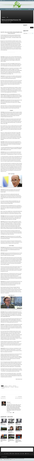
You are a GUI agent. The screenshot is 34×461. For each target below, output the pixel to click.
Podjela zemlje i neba (3, 398)
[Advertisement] (11, 28)
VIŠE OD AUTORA (10, 416)
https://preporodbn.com (9, 403)
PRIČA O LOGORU (3, 431)
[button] (25, 0)
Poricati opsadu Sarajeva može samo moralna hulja (11, 432)
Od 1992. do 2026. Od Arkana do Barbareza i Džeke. (4, 440)
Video (20, 9)
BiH (7, 17)
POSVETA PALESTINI (18, 431)
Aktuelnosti (3, 17)
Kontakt (29, 9)
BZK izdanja (12, 9)
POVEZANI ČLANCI (3, 416)
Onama (18, 9)
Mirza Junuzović (8, 402)
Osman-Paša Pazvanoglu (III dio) (18, 398)
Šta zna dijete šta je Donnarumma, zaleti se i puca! (11, 440)
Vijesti (15, 9)
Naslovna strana (8, 9)
